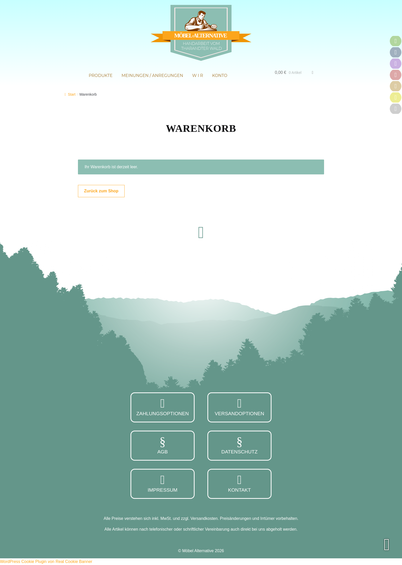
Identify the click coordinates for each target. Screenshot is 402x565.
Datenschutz (239, 444)
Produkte (101, 75)
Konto (219, 75)
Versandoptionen (239, 406)
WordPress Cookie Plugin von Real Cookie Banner (46, 561)
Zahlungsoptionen (162, 406)
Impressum (162, 483)
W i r (197, 75)
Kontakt (239, 483)
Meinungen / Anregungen (152, 75)
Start (72, 94)
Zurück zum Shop (101, 191)
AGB (162, 444)
